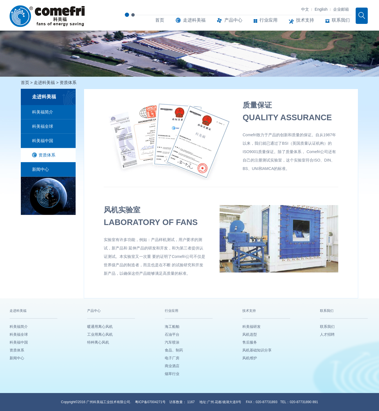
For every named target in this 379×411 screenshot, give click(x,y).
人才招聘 (327, 334)
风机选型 (249, 334)
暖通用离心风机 (100, 326)
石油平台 (172, 334)
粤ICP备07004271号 (151, 402)
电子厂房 (172, 358)
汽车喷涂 (172, 342)
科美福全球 (42, 126)
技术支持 (301, 20)
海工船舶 (172, 326)
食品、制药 (174, 350)
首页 (159, 20)
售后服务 (249, 342)
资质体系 (68, 82)
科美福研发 (251, 326)
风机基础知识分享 (257, 350)
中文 (305, 9)
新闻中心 (40, 169)
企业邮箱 (341, 9)
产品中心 (229, 20)
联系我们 (337, 20)
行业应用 (266, 20)
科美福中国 (42, 140)
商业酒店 (172, 366)
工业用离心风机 (100, 334)
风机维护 (249, 358)
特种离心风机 (98, 342)
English (321, 9)
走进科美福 (190, 20)
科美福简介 (42, 112)
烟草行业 (172, 374)
